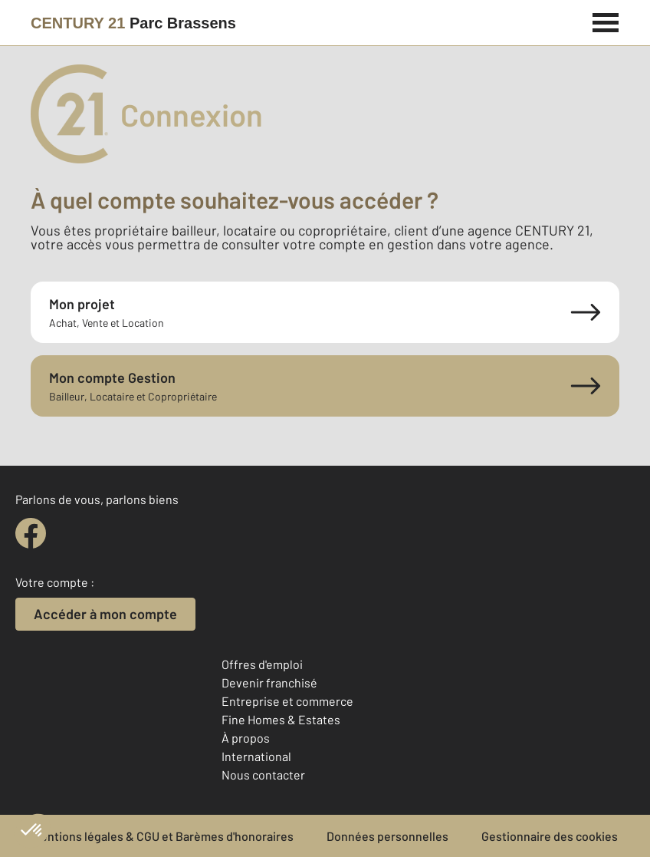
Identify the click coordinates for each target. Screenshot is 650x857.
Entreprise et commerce (287, 701)
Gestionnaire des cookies (549, 836)
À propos (246, 737)
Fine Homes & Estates (281, 719)
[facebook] (30, 533)
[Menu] (606, 20)
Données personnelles (387, 836)
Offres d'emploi (262, 664)
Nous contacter (263, 774)
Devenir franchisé (269, 682)
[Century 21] (133, 23)
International (256, 756)
